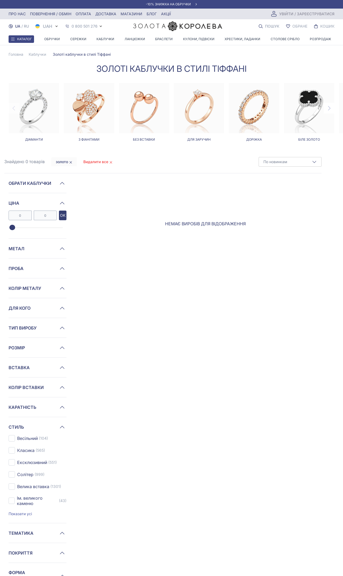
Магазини (131, 14)
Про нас (17, 14)
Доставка (105, 14)
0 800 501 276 (85, 26)
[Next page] (329, 108)
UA (17, 26)
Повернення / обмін (50, 14)
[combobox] (290, 162)
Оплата (83, 14)
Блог (152, 14)
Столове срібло (285, 39)
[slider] (12, 228)
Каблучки (105, 39)
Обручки (52, 39)
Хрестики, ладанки (242, 39)
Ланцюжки (135, 39)
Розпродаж (320, 39)
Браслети (164, 39)
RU (26, 26)
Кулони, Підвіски (198, 39)
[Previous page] (14, 108)
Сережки (78, 39)
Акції (166, 14)
